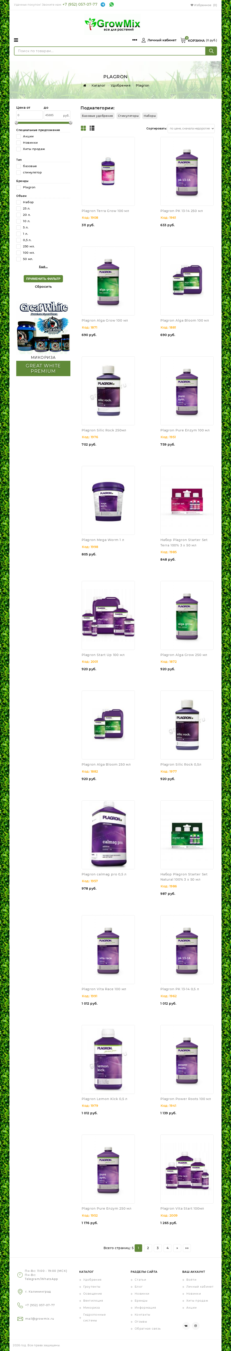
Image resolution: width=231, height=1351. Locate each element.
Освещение (92, 1293)
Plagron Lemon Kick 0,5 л (104, 1099)
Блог (139, 1286)
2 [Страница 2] (148, 1248)
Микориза (91, 1307)
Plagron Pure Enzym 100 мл (185, 430)
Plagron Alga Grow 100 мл (105, 320)
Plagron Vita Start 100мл (182, 1208)
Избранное (204, 5)
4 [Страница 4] (167, 1248)
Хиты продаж (197, 1300)
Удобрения (92, 1279)
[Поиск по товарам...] (110, 50)
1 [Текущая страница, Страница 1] (138, 1248)
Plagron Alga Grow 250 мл (183, 655)
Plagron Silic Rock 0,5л (180, 764)
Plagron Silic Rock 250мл (104, 430)
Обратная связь (148, 1328)
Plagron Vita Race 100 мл (104, 989)
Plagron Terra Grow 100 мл (105, 211)
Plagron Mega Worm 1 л (103, 540)
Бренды (141, 1300)
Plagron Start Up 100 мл (103, 655)
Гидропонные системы (94, 1317)
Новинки (142, 1293)
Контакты (142, 1314)
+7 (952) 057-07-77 (79, 4)
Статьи (140, 1279)
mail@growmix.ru (39, 1318)
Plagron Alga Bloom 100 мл (184, 320)
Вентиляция (93, 1300)
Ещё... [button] (43, 266)
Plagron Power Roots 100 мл (185, 1099)
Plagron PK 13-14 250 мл (181, 211)
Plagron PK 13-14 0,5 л (179, 989)
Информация (145, 1307)
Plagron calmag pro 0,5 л (104, 874)
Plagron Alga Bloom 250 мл (106, 764)
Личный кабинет (200, 1286)
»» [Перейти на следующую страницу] (187, 1248)
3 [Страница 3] (158, 1248)
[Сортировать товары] (191, 128)
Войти (191, 1279)
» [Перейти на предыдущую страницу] (177, 1248)
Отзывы (141, 1321)
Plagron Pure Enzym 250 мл (107, 1208)
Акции (191, 1307)
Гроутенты (92, 1286)
